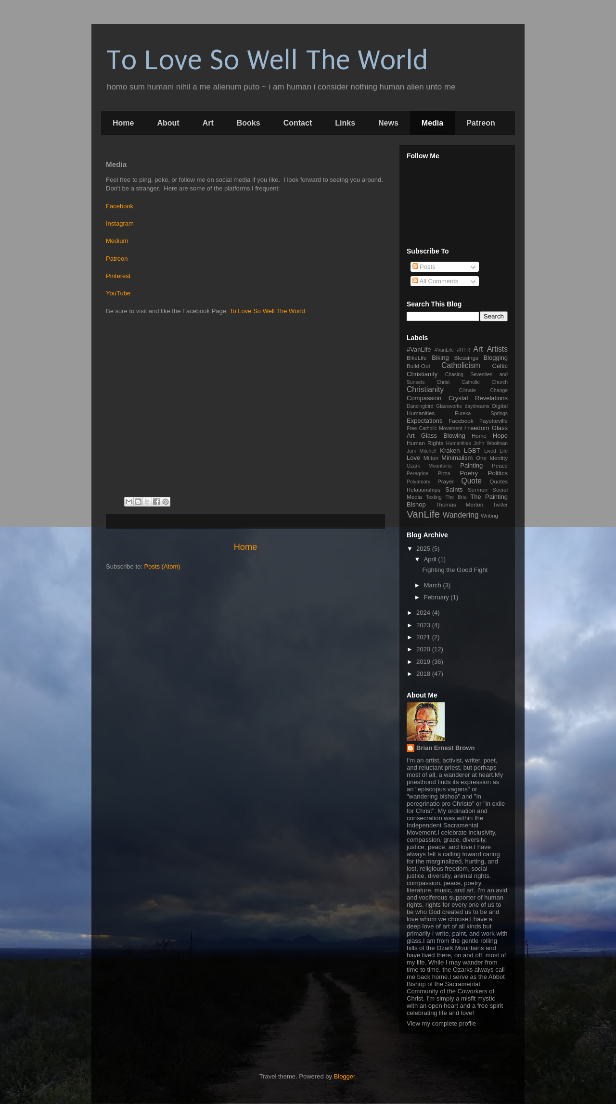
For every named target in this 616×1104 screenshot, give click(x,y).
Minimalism (457, 457)
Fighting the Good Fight (455, 569)
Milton (431, 458)
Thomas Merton (459, 504)
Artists (497, 349)
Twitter (500, 505)
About (168, 123)
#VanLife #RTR (452, 350)
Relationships (423, 489)
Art (208, 123)
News (388, 123)
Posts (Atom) (162, 566)
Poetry (469, 473)
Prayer (445, 481)
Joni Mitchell (421, 451)
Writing (489, 515)
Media (432, 123)
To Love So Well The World (267, 60)
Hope (500, 435)
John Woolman (491, 443)
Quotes (498, 481)
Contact (297, 123)
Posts (424, 266)
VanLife (423, 514)
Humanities (458, 443)
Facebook (119, 206)
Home (123, 123)
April (431, 559)
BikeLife (417, 358)
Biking (440, 357)
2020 (424, 649)
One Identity (492, 458)
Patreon (480, 123)
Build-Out (418, 366)
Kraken (450, 450)
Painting (471, 465)
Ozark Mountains (429, 466)
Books (248, 123)
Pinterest (118, 275)
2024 (424, 612)
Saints (453, 489)
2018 (424, 673)
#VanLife (419, 349)
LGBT (472, 450)
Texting (434, 497)
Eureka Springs (481, 413)
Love (413, 457)
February (437, 597)
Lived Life (496, 451)
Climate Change (483, 390)
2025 (424, 548)
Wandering (461, 515)
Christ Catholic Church (472, 382)
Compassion (424, 398)
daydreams (476, 406)
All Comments (435, 281)
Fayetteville (493, 421)
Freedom (476, 427)
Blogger (344, 1076)
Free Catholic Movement (434, 428)
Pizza (444, 473)
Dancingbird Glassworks (434, 406)
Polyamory (418, 481)
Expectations (424, 420)
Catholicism (460, 365)
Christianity (425, 389)
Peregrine (417, 473)
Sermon (478, 489)
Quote (472, 481)
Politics (498, 473)
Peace (500, 465)
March (433, 585)
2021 (424, 637)
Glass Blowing (443, 435)
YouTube (118, 293)
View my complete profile (441, 1023)
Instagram (120, 223)
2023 (424, 625)
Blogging (495, 357)
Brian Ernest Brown (445, 747)
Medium (117, 240)
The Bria (455, 497)
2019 (424, 661)
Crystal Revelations (478, 398)
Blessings (466, 358)
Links (345, 123)
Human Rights (425, 443)
